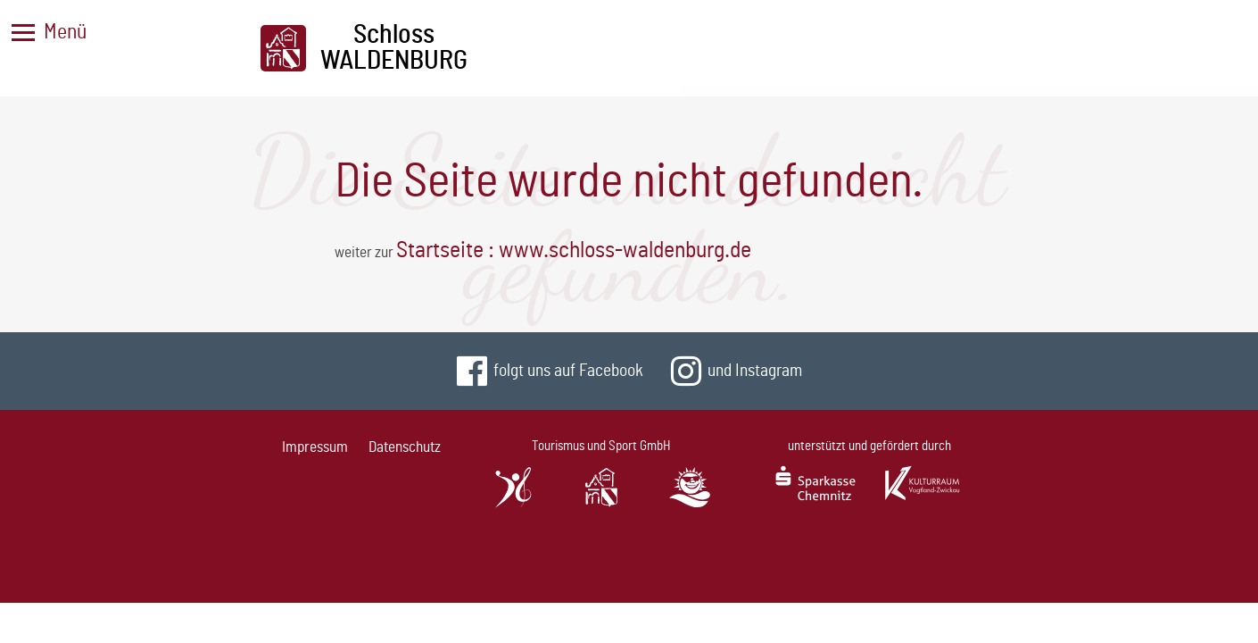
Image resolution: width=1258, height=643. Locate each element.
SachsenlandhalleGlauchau (513, 527)
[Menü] (23, 32)
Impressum (315, 447)
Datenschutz (404, 447)
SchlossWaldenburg (601, 527)
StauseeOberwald (689, 527)
